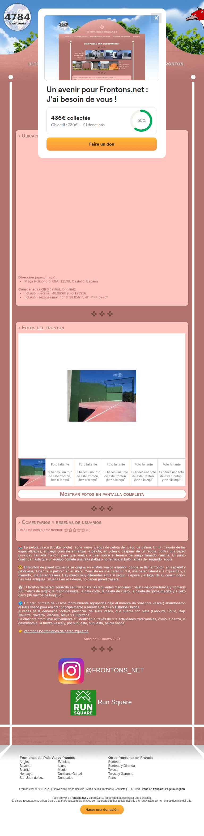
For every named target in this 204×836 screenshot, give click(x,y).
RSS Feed (134, 789)
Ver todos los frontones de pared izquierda (56, 631)
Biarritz (24, 770)
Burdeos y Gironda (121, 766)
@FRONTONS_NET (102, 670)
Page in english (175, 789)
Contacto (120, 789)
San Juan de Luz (32, 778)
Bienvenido (58, 789)
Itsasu (62, 766)
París (112, 778)
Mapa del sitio (76, 789)
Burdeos (114, 762)
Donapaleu (65, 778)
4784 (17, 16)
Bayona (25, 766)
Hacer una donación (102, 810)
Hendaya (26, 774)
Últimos (38, 63)
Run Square (101, 702)
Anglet (24, 762)
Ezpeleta (64, 762)
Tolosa (113, 770)
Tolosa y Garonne (120, 774)
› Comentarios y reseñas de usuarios (59, 522)
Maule (62, 770)
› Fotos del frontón (41, 327)
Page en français (152, 789)
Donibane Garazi (70, 774)
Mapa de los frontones (99, 789)
